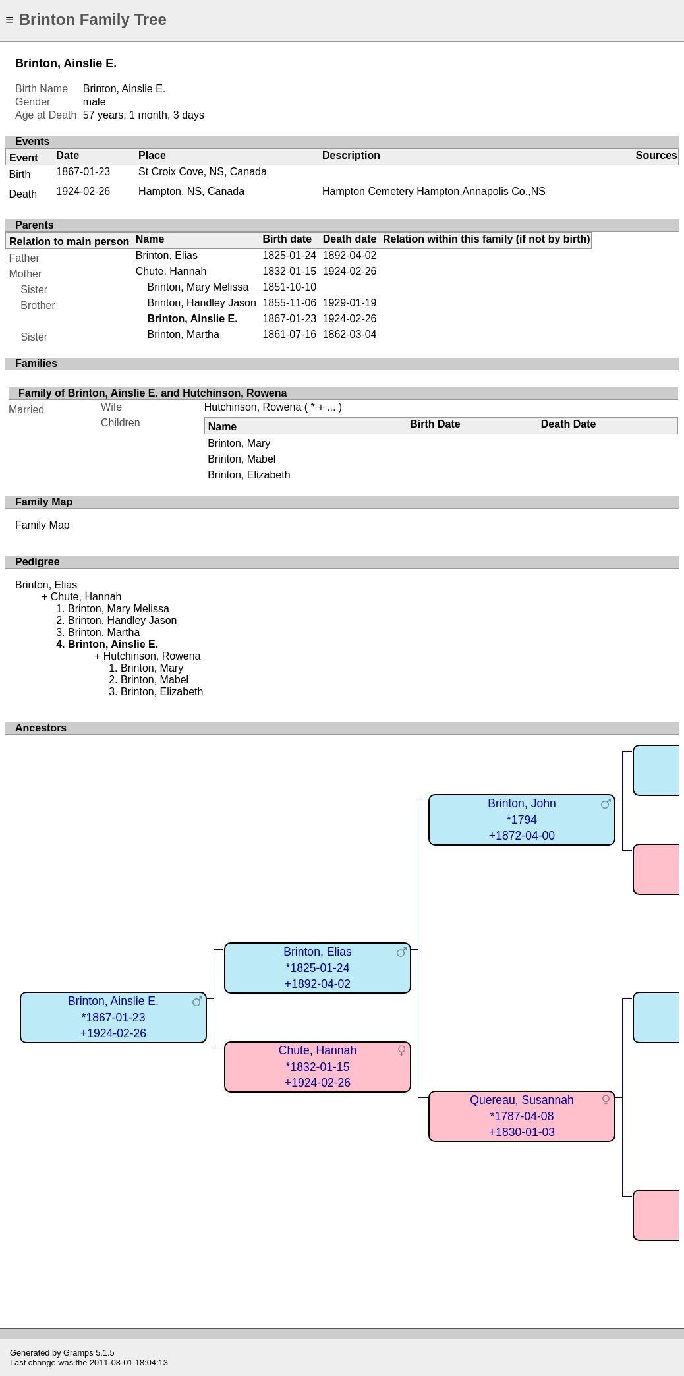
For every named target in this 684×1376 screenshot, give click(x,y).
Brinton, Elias (167, 255)
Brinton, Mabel (241, 459)
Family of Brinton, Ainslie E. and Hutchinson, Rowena (152, 393)
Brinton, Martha (183, 334)
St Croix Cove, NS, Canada (202, 171)
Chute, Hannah (171, 271)
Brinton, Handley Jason (201, 302)
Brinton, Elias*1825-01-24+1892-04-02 (317, 967)
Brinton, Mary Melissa (197, 287)
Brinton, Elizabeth (249, 474)
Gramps (78, 1353)
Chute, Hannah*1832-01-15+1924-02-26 (317, 1066)
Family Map (42, 524)
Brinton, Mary (239, 443)
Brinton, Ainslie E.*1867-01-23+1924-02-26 (113, 1017)
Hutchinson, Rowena (253, 407)
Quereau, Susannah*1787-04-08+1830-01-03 (522, 1116)
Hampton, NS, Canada (191, 191)
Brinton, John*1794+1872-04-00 (522, 819)
